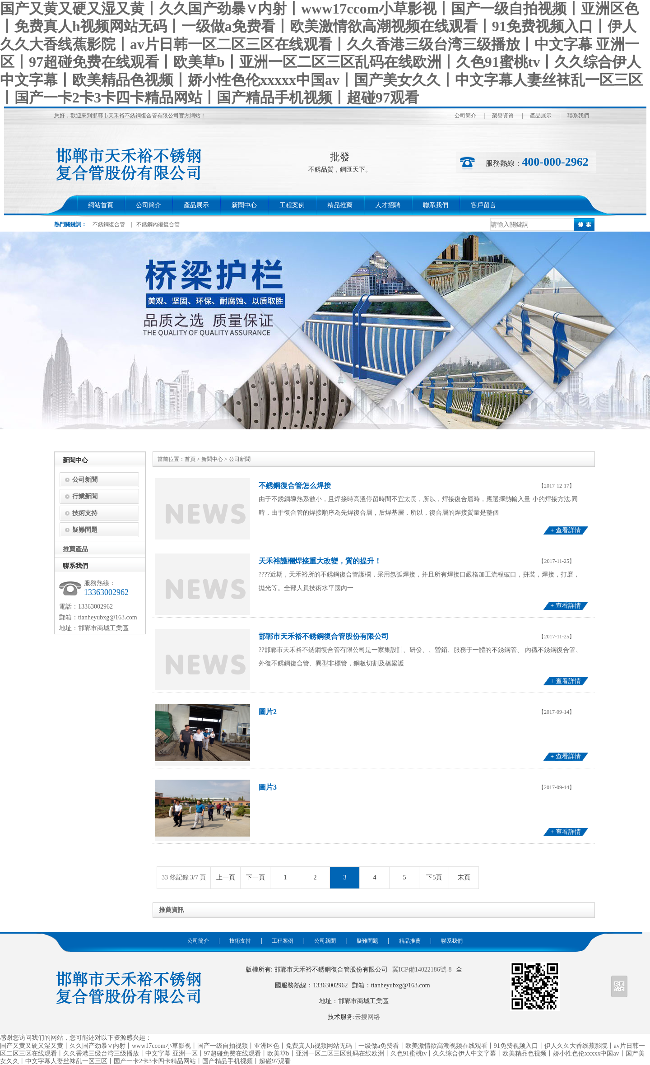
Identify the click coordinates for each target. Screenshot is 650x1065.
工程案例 (292, 205)
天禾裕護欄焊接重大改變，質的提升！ (320, 561)
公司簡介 (465, 115)
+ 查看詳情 (565, 530)
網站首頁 (100, 205)
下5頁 (434, 877)
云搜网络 (367, 1017)
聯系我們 (578, 115)
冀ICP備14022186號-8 (421, 969)
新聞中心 (244, 205)
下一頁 (255, 877)
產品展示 (541, 115)
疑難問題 (85, 529)
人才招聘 (387, 205)
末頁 (464, 877)
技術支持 (85, 513)
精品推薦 (340, 205)
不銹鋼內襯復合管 (158, 224)
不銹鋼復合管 (109, 224)
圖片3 (268, 787)
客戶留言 (483, 205)
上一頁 (225, 877)
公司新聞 (85, 479)
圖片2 (268, 712)
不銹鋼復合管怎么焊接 (295, 485)
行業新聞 (85, 496)
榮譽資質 (503, 115)
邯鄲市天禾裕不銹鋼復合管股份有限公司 (324, 636)
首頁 (190, 459)
